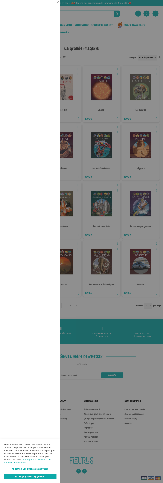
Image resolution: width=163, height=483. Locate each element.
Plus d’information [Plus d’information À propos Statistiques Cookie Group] (49, 63)
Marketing (52, 76)
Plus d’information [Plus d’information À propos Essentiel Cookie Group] (49, 28)
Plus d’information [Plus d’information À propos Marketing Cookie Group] (49, 94)
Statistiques (52, 41)
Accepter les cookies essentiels (30, 469)
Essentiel (52, 6)
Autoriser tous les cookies (30, 476)
